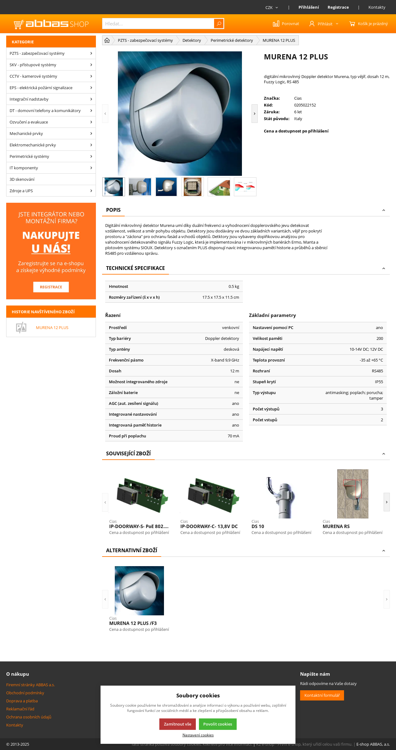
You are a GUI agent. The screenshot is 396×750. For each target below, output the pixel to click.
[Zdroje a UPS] (91, 191)
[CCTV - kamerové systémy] (91, 76)
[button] (105, 113)
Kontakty (376, 7)
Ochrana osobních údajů (28, 717)
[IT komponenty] (91, 168)
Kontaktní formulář (322, 695)
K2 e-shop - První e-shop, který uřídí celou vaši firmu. (304, 744)
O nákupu (17, 674)
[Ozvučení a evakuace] (91, 122)
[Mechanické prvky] (91, 133)
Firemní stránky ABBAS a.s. (30, 684)
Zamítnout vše (177, 724)
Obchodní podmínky (25, 693)
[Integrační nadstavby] (91, 99)
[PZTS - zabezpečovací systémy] (91, 53)
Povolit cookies (217, 724)
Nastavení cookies (198, 734)
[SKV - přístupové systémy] (91, 65)
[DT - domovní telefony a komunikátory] (91, 110)
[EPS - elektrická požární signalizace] (91, 87)
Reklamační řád (20, 709)
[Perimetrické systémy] (91, 156)
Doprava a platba (22, 701)
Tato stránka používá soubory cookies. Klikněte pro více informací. (191, 744)
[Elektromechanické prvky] (91, 145)
